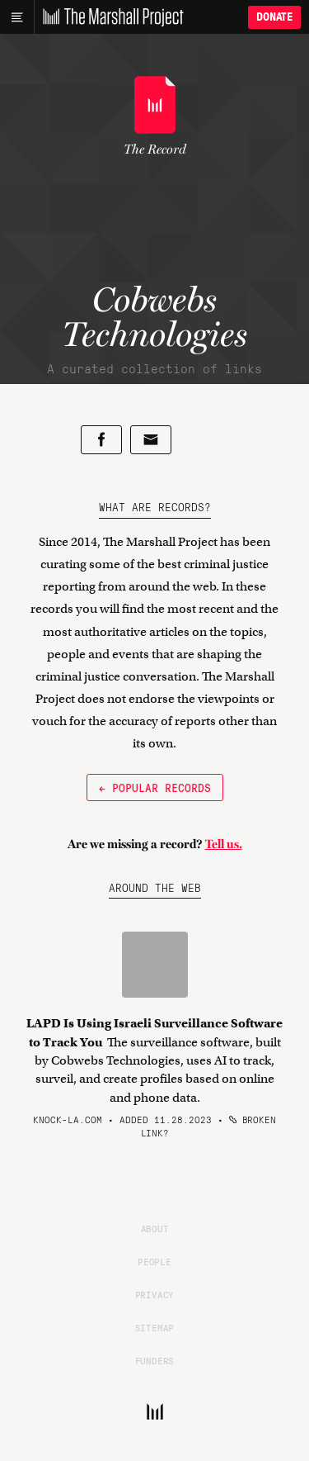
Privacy (155, 1294)
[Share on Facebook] (101, 439)
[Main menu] (17, 17)
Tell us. (223, 844)
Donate (274, 17)
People (154, 1261)
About (155, 1228)
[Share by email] (150, 439)
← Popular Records (155, 787)
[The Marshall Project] (109, 17)
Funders (155, 1360)
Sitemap (155, 1327)
